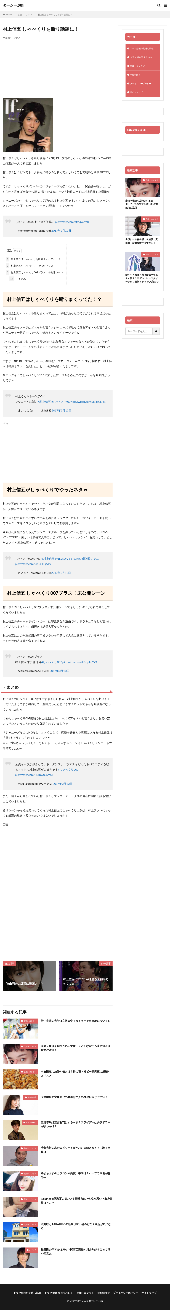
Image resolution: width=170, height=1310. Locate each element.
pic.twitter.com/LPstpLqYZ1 (79, 662)
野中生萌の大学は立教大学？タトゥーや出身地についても (76, 1023)
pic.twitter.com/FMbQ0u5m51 (34, 774)
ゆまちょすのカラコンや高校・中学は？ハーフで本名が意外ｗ (76, 1175)
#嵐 (83, 558)
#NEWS (60, 558)
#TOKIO (76, 558)
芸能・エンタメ (25, 14)
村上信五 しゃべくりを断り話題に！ (55, 14)
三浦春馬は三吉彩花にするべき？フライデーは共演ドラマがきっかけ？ (76, 1124)
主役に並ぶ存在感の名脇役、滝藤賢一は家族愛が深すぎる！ (141, 251)
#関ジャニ (92, 558)
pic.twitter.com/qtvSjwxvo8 (72, 221)
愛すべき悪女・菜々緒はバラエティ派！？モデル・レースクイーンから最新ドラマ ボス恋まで (141, 293)
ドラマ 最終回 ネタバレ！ (140, 60)
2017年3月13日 (61, 230)
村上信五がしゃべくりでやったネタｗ (29, 265)
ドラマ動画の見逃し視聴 (143, 48)
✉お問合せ (136, 80)
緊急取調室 (32, 1097)
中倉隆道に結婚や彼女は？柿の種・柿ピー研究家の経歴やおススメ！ (76, 1073)
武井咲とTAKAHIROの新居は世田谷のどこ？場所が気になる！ (77, 1226)
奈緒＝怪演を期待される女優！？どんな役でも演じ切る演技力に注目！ (76, 1048)
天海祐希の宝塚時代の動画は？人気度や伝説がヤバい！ (76, 1097)
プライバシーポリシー (142, 89)
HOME (9, 14)
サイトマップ (137, 99)
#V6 (67, 558)
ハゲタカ (32, 1250)
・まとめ (17, 278)
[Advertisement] (58, 66)
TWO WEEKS (31, 1123)
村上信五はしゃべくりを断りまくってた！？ (33, 259)
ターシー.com (13, 5)
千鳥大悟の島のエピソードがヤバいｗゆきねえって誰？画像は (76, 1150)
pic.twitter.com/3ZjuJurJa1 (89, 401)
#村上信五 (44, 401)
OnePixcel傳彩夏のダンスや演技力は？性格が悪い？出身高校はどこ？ (76, 1201)
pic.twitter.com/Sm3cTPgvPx (33, 563)
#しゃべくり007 (61, 401)
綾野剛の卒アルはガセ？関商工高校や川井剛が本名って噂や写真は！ (76, 1252)
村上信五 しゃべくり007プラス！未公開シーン (34, 272)
